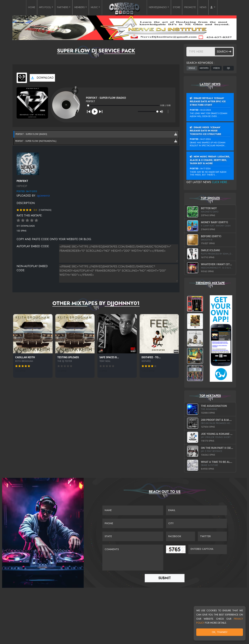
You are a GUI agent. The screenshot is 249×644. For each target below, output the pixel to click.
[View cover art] (22, 78)
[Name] (132, 511)
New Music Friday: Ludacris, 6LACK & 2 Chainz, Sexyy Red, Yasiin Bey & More (210, 160)
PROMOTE (196, 8)
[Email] (196, 511)
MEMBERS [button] (77, 8)
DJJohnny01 (43, 195)
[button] (222, 7)
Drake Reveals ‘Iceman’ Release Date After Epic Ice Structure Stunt (208, 101)
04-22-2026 (205, 110)
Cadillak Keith (25, 357)
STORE (181, 8)
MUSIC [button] (94, 8)
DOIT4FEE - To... (151, 357)
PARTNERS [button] (58, 8)
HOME (23, 8)
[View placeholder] (28, 163)
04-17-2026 (205, 168)
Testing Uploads (68, 357)
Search (224, 52)
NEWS (211, 8)
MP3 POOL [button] (38, 8)
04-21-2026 (205, 139)
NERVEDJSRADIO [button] (160, 8)
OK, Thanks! (220, 632)
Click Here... (221, 182)
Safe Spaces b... (109, 357)
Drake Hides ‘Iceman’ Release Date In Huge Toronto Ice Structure (205, 131)
